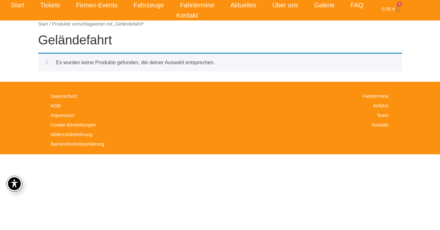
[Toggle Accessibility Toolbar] (14, 183)
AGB (56, 105)
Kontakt (187, 15)
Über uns (285, 5)
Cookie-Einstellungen (73, 124)
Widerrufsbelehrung (72, 134)
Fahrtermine (197, 5)
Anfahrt (380, 105)
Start (17, 5)
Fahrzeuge (149, 5)
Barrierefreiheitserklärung (77, 144)
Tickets (50, 5)
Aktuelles (243, 5)
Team (383, 115)
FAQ (357, 5)
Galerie (324, 5)
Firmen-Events (97, 5)
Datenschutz (64, 96)
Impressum (62, 115)
